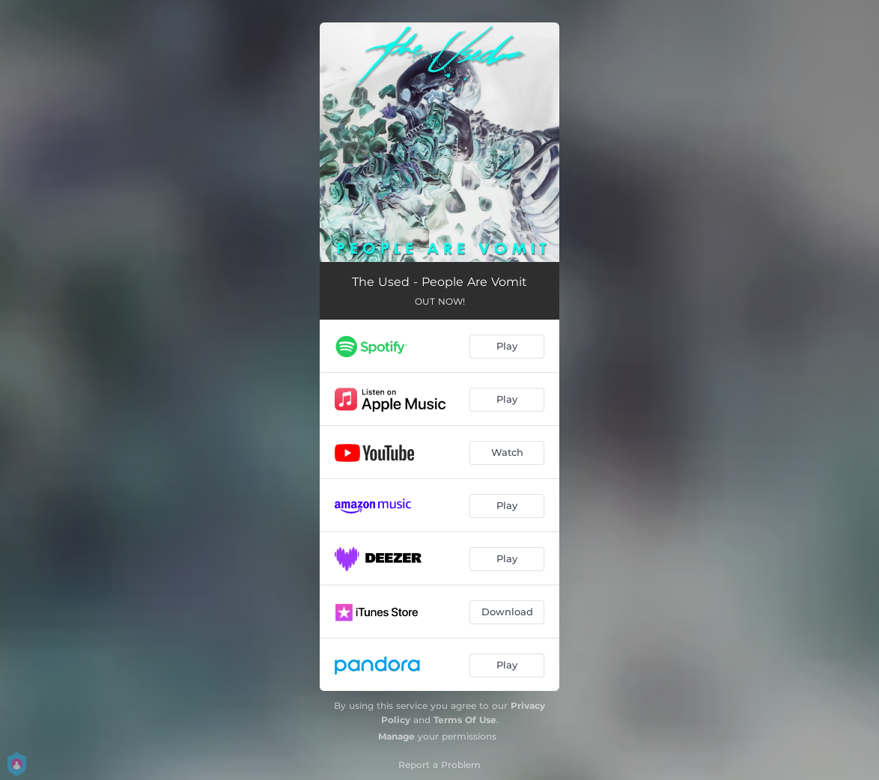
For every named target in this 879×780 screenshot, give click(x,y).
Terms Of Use (465, 719)
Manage (396, 736)
